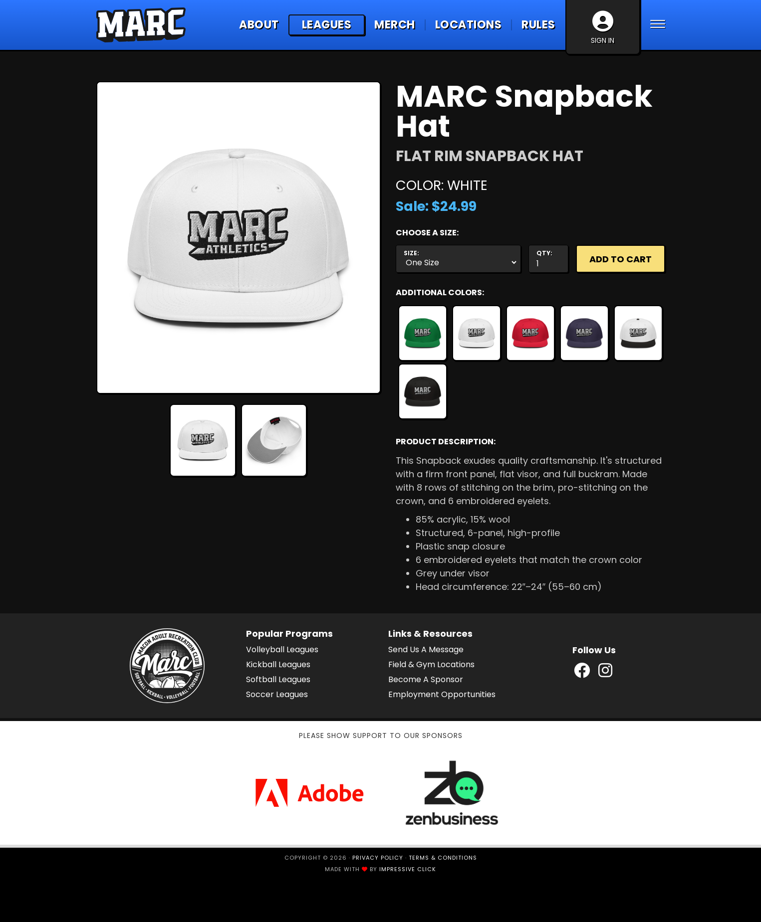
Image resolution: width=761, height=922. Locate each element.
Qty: (544, 253)
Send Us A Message (426, 649)
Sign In (603, 27)
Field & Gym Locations (431, 664)
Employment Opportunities (442, 694)
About (259, 24)
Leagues (327, 24)
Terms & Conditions (443, 858)
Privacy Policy (377, 858)
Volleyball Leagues (282, 649)
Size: (411, 253)
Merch (394, 24)
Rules (538, 24)
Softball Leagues (278, 679)
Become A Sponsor (425, 679)
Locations (468, 24)
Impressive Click (407, 869)
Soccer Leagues (277, 694)
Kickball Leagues (278, 664)
